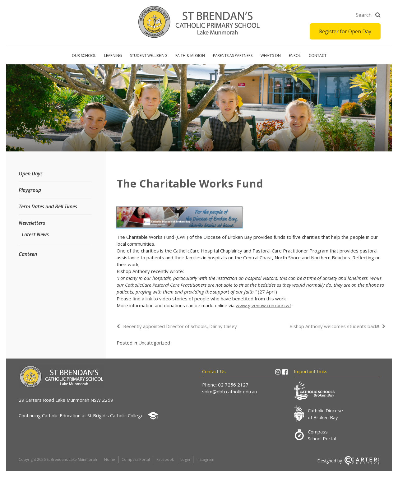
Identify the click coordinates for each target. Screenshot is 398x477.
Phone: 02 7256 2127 (225, 385)
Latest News (35, 234)
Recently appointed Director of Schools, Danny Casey (180, 326)
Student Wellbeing (148, 55)
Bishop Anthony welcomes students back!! (334, 326)
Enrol (295, 55)
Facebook (165, 459)
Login (185, 459)
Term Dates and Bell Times (48, 206)
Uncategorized (154, 343)
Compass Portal (136, 459)
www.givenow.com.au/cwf (263, 305)
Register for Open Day (345, 31)
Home (109, 459)
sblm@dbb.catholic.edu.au (229, 391)
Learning (113, 55)
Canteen (28, 254)
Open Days (31, 173)
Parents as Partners (232, 55)
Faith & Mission (190, 55)
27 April (267, 292)
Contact (317, 55)
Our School (84, 55)
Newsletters (32, 223)
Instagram (205, 459)
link (149, 298)
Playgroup (30, 190)
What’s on (271, 55)
